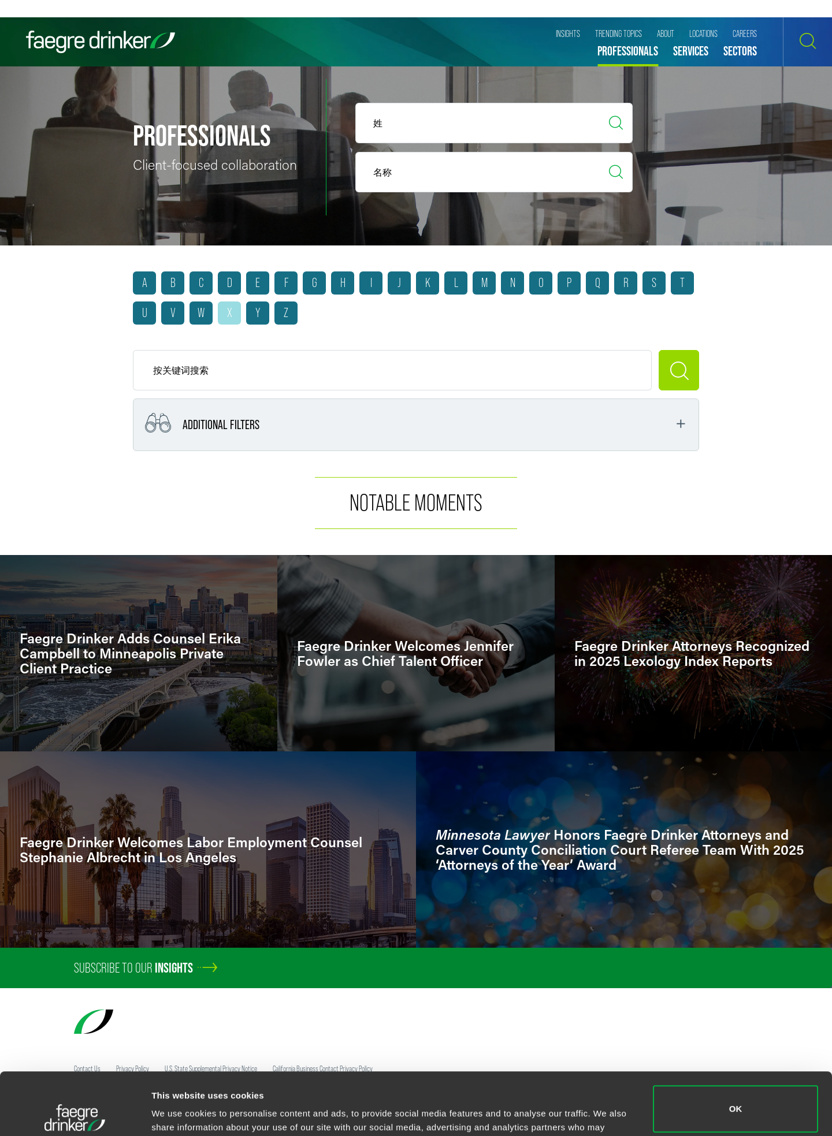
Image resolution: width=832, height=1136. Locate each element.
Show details (178, 1111)
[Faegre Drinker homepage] (100, 42)
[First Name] (494, 123)
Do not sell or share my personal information (735, 1098)
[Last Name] (494, 172)
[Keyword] (392, 370)
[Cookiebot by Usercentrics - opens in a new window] (74, 1113)
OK (735, 1047)
